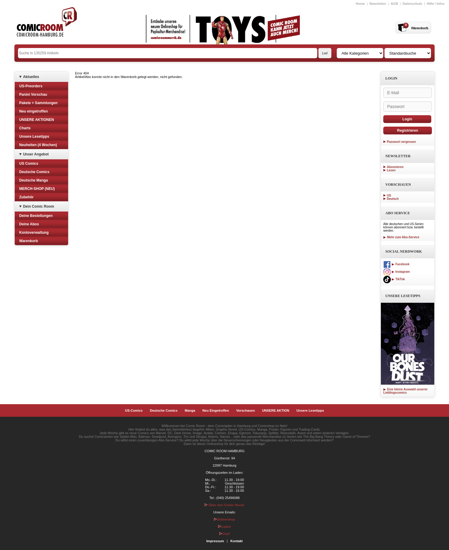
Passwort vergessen (401, 141)
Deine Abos (29, 224)
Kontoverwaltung (34, 232)
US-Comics (134, 410)
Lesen (391, 170)
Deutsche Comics (34, 172)
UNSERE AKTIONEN (36, 120)
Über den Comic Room (224, 505)
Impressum (215, 541)
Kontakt (236, 541)
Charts (25, 128)
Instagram (396, 271)
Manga (190, 410)
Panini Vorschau (33, 94)
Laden (224, 526)
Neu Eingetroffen (215, 410)
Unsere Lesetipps (34, 136)
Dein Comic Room (38, 206)
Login (407, 119)
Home (360, 3)
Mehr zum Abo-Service (401, 237)
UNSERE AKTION (275, 410)
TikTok (394, 279)
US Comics (28, 163)
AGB (394, 3)
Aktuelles (31, 77)
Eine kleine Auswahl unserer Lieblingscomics (405, 391)
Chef (224, 534)
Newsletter (377, 3)
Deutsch (393, 198)
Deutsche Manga (33, 180)
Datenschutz (412, 3)
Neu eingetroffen (33, 111)
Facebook (396, 264)
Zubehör (26, 197)
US (389, 195)
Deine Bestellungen (36, 216)
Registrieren (407, 130)
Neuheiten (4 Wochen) (38, 145)
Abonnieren (395, 167)
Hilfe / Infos (435, 3)
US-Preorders (30, 86)
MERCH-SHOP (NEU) (37, 189)
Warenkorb (28, 241)
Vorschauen (245, 410)
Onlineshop (224, 519)
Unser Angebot (36, 154)
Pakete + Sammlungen (38, 103)
